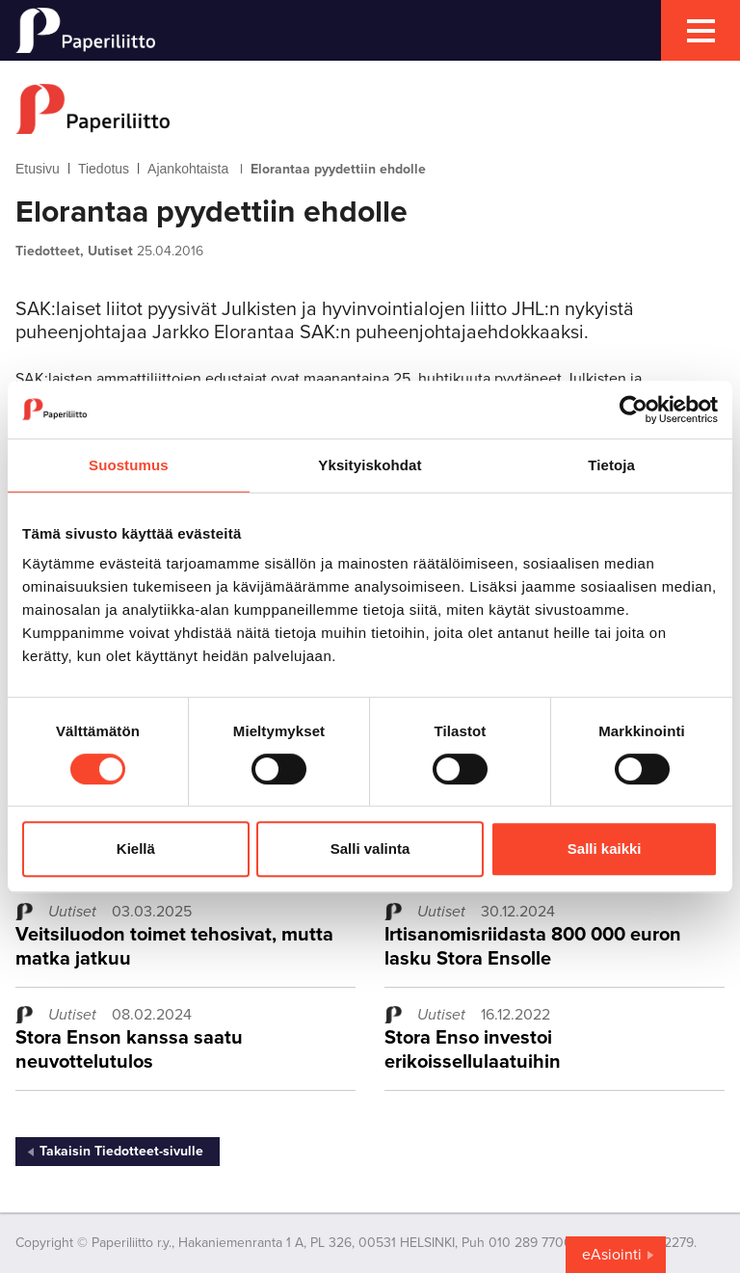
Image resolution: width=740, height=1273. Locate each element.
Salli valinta (370, 848)
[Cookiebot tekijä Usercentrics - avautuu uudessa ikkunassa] (633, 409)
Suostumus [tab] (129, 465)
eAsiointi (612, 1254)
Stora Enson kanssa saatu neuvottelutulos (129, 1050)
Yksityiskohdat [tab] (369, 465)
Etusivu (37, 168)
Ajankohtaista (187, 168)
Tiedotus (103, 168)
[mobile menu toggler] (700, 30)
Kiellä (136, 848)
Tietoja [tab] (611, 465)
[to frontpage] (370, 109)
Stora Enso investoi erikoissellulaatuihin (472, 1050)
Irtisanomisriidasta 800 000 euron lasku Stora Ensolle (532, 946)
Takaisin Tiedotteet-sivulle (121, 1151)
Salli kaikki (605, 848)
